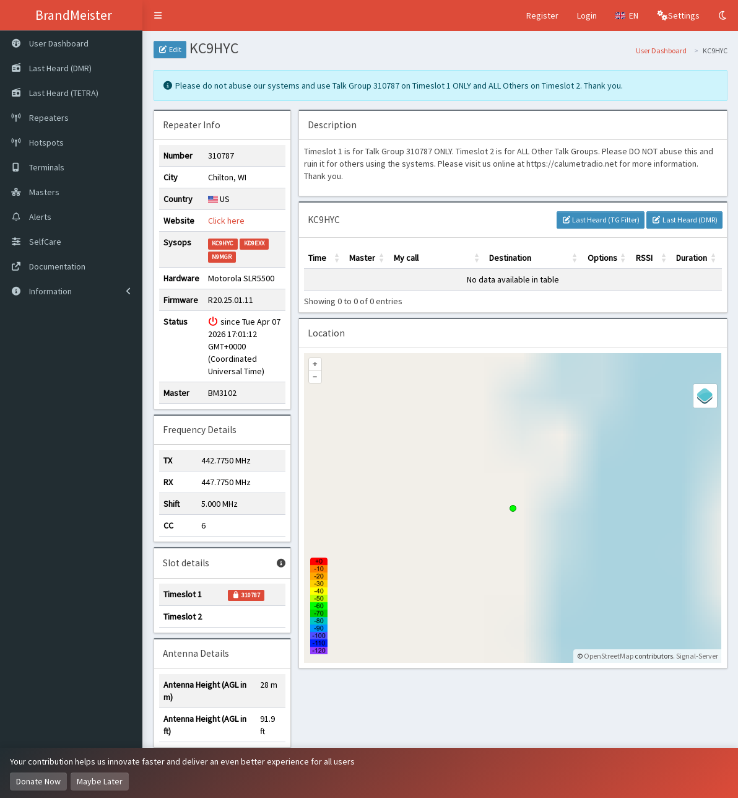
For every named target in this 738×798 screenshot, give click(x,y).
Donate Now (38, 781)
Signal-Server (697, 655)
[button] (157, 15)
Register (542, 15)
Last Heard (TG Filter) (601, 219)
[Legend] (705, 396)
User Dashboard (661, 50)
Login (587, 15)
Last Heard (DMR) (684, 219)
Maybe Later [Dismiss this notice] (100, 781)
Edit (169, 49)
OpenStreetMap (608, 655)
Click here (226, 220)
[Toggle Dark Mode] (724, 15)
